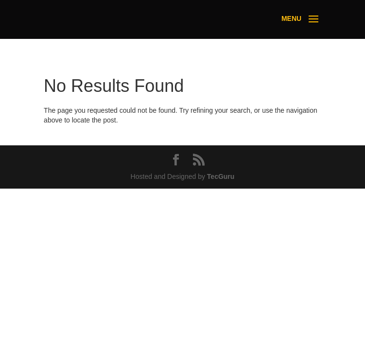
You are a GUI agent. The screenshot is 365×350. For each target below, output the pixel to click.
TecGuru (221, 176)
